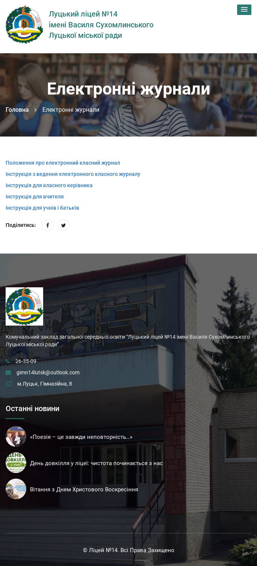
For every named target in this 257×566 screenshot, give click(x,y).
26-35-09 (25, 361)
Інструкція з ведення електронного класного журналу (73, 174)
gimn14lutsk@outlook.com (48, 372)
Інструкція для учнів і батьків (42, 208)
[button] (244, 10)
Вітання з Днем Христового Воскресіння (84, 489)
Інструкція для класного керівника (49, 185)
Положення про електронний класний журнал (63, 163)
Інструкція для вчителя (35, 197)
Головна (17, 109)
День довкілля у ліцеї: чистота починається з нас (96, 463)
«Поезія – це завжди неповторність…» (81, 437)
